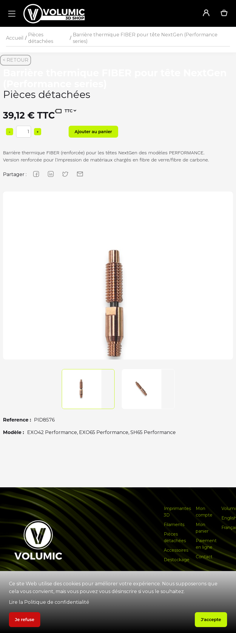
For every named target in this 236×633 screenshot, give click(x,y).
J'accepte (211, 619)
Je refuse (24, 619)
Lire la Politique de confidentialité (49, 602)
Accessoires (176, 550)
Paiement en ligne (206, 544)
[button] (11, 13)
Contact (204, 556)
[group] (118, 306)
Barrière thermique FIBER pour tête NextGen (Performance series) (145, 38)
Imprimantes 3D (177, 512)
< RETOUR (15, 60)
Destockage (176, 559)
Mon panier (202, 528)
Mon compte (204, 512)
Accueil (15, 38)
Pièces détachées (40, 38)
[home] (105, 13)
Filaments (174, 524)
